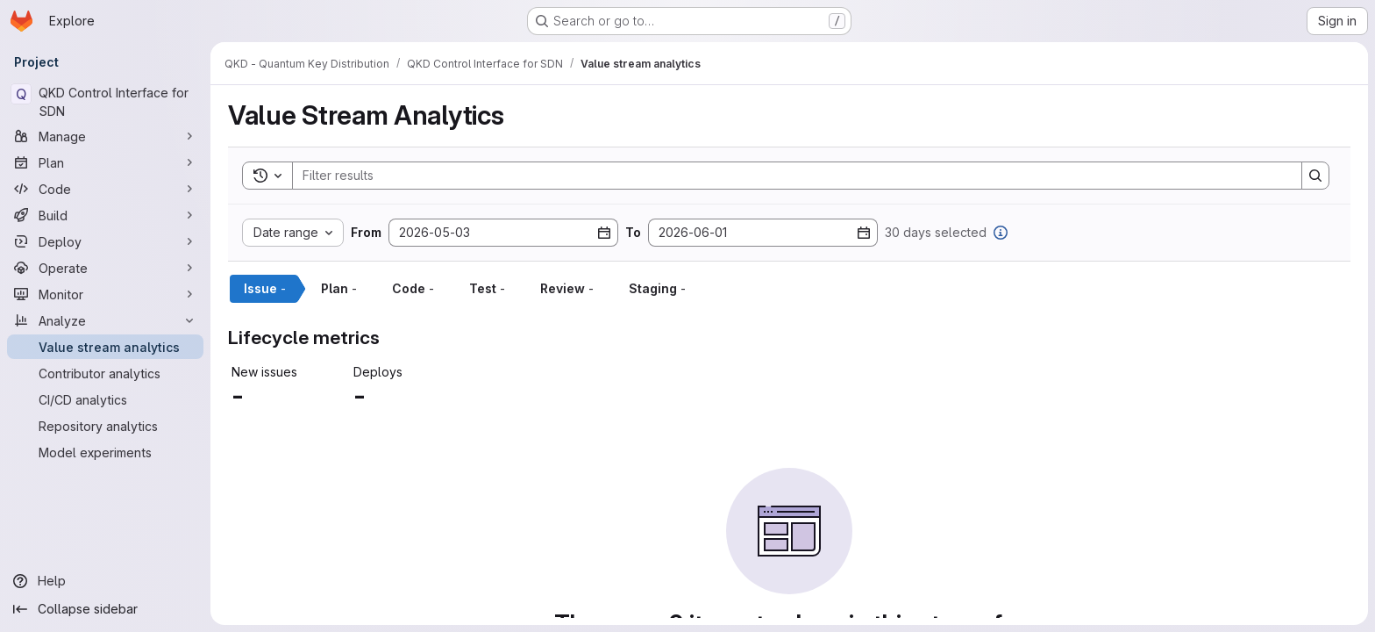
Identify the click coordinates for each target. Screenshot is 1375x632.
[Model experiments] (105, 452)
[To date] (763, 233)
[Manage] (105, 136)
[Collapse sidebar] (105, 609)
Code (413, 288)
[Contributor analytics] (105, 373)
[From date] (503, 233)
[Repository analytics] (105, 425)
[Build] (105, 215)
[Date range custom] (293, 233)
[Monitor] (105, 294)
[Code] (105, 188)
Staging (657, 288)
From (366, 233)
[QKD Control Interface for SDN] (105, 102)
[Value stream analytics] (105, 346)
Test (487, 288)
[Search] (788, 175)
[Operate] (105, 267)
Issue (265, 288)
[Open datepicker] (604, 232)
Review (567, 288)
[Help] (105, 581)
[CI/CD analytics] (105, 399)
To (633, 233)
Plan (339, 288)
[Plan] (105, 162)
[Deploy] (105, 241)
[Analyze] (105, 320)
